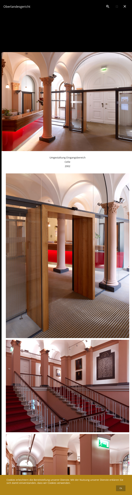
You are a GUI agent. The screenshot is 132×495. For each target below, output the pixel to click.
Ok (120, 488)
